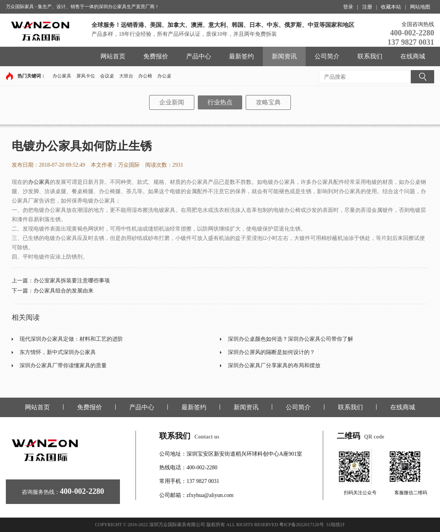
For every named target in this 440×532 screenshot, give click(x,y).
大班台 (126, 76)
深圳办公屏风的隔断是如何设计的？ (271, 352)
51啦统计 (335, 524)
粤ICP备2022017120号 (301, 524)
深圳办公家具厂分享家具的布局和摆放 (274, 365)
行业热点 (220, 102)
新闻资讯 (284, 56)
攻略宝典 (268, 102)
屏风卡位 (85, 76)
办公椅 (145, 76)
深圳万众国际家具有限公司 (177, 524)
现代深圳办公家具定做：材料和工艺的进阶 (71, 339)
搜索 (422, 76)
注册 (367, 7)
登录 (348, 7)
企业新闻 (171, 102)
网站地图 (420, 7)
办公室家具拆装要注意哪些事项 (71, 281)
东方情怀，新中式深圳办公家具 (57, 352)
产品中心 (198, 56)
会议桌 (107, 76)
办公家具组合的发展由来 (63, 291)
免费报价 (155, 56)
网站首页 (112, 56)
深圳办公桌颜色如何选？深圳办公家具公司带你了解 (290, 339)
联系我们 (369, 56)
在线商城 (412, 56)
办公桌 (164, 76)
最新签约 (241, 56)
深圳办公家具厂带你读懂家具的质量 (63, 365)
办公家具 (62, 76)
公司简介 (327, 56)
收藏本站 (391, 7)
